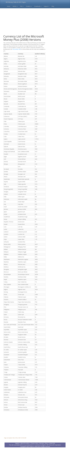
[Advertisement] (35, 18)
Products (29, 6)
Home (8, 6)
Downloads (37, 6)
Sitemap (41, 443)
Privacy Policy (34, 443)
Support (46, 6)
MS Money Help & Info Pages (16, 2)
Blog (53, 6)
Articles (15, 6)
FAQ (21, 6)
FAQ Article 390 (17, 49)
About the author (25, 443)
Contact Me (52, 443)
